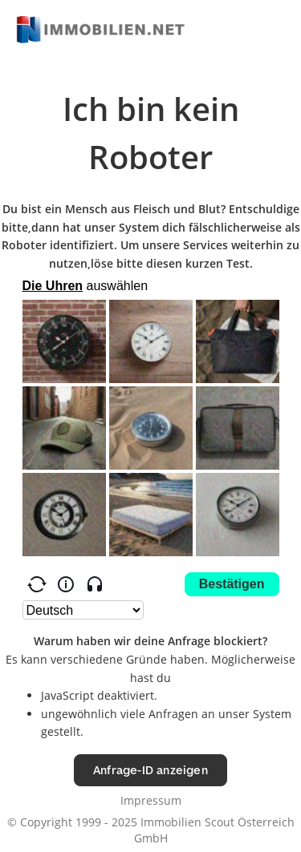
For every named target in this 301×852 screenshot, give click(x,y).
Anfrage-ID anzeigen (150, 770)
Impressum (150, 800)
